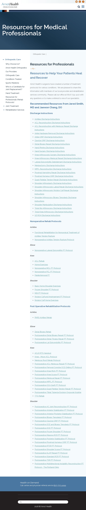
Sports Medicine (12, 83)
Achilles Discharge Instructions (47, 119)
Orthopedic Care (12, 75)
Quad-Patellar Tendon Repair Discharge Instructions (56, 180)
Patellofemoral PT (42, 275)
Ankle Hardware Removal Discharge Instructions (54, 133)
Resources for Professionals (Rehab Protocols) (14, 99)
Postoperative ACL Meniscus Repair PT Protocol (55, 364)
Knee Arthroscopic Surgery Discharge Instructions (55, 155)
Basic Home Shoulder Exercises (48, 286)
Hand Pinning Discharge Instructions (49, 148)
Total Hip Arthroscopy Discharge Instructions (53, 208)
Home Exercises (41, 265)
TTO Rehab (39, 396)
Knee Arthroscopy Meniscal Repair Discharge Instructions (58, 158)
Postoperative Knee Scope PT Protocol (51, 375)
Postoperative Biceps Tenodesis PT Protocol (53, 417)
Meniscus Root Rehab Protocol (47, 360)
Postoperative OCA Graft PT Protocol (50, 385)
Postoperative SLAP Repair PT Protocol (51, 453)
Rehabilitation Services (15, 110)
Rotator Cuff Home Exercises (46, 300)
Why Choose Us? (13, 64)
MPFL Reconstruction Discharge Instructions (53, 169)
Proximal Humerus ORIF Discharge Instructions (54, 176)
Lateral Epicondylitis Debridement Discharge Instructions (58, 162)
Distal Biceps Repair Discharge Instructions (52, 144)
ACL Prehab (39, 261)
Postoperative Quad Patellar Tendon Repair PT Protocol (58, 389)
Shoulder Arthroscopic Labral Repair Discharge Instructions (59, 187)
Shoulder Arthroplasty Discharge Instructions (53, 183)
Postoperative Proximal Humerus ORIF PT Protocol (56, 442)
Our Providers (11, 72)
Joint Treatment (12, 106)
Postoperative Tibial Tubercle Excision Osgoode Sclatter (58, 392)
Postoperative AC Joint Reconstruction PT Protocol (56, 407)
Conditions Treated (13, 79)
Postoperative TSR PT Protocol (48, 460)
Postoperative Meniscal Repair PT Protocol (52, 378)
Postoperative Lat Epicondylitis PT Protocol (53, 342)
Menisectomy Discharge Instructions (50, 165)
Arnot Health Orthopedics (16, 68)
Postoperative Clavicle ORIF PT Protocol (51, 421)
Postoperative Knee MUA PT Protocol (50, 371)
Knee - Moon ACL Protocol (46, 357)
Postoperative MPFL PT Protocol (48, 382)
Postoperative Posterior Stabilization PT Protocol (55, 439)
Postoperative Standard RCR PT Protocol (52, 457)
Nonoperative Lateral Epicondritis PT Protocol (54, 250)
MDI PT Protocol (41, 293)
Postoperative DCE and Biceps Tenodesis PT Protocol (57, 424)
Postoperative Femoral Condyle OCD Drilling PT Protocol (58, 367)
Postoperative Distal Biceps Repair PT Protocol (54, 335)
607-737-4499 (60, 485)
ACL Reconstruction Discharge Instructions (52, 123)
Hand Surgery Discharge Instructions (50, 151)
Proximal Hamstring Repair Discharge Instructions (55, 173)
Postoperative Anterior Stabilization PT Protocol (54, 410)
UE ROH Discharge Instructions (47, 215)
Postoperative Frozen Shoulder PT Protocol (53, 432)
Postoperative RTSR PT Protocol (48, 446)
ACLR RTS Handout (43, 353)
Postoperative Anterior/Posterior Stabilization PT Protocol (59, 414)
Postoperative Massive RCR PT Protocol (51, 435)
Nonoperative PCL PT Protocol (47, 272)
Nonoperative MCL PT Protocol (48, 268)
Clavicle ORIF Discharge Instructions (50, 140)
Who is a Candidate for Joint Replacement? (15, 88)
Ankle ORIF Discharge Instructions (49, 137)
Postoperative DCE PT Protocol (48, 428)
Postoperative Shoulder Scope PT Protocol (52, 449)
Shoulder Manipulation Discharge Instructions (53, 205)
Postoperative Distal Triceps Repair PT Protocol (54, 339)
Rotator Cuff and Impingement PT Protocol (52, 297)
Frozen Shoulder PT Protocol (47, 290)
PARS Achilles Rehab (43, 317)
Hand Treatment (12, 93)
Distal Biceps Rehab (43, 332)
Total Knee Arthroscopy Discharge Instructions (54, 212)
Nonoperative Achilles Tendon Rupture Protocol (54, 240)
